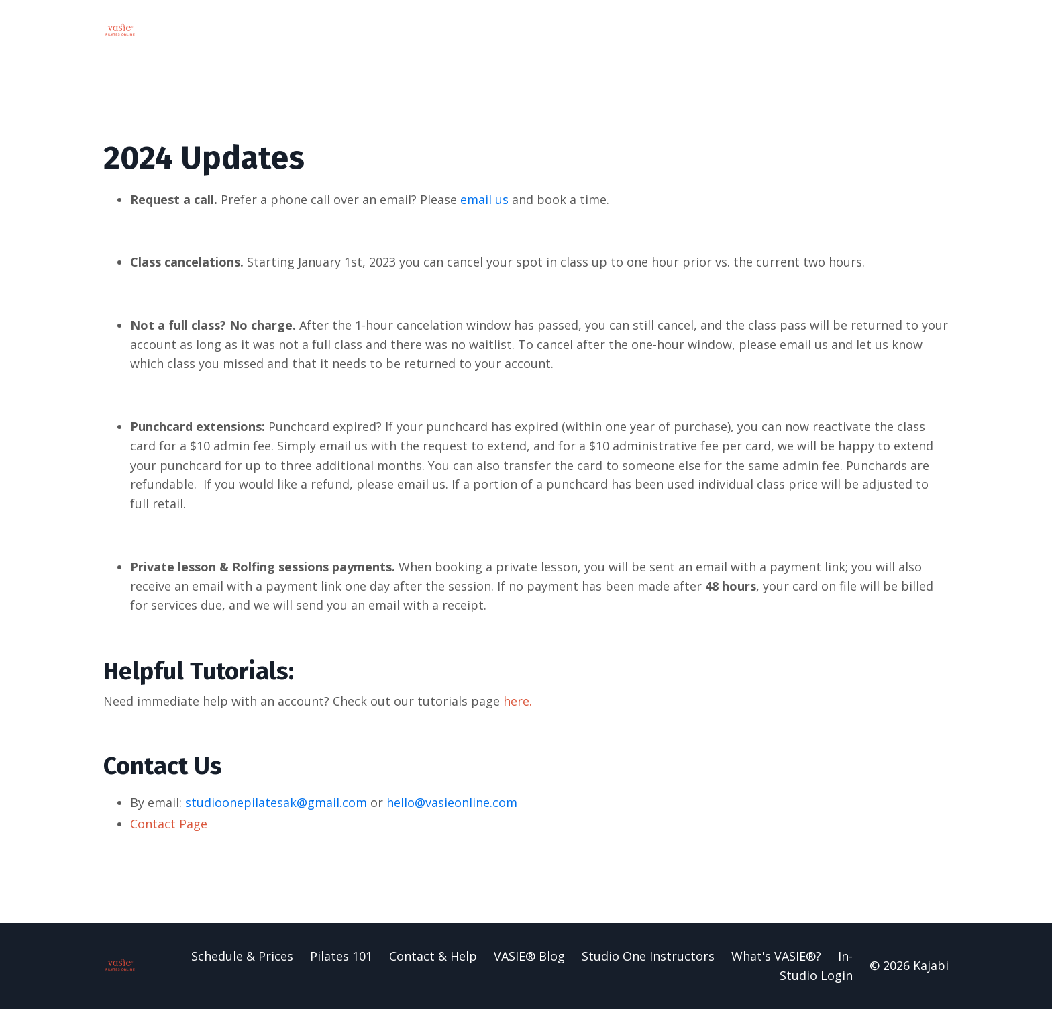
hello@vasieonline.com (451, 802)
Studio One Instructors (648, 956)
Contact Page (168, 824)
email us (484, 199)
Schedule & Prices (242, 956)
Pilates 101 (341, 956)
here (516, 701)
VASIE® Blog (529, 956)
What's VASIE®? (776, 956)
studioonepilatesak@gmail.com (276, 802)
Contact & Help (433, 956)
